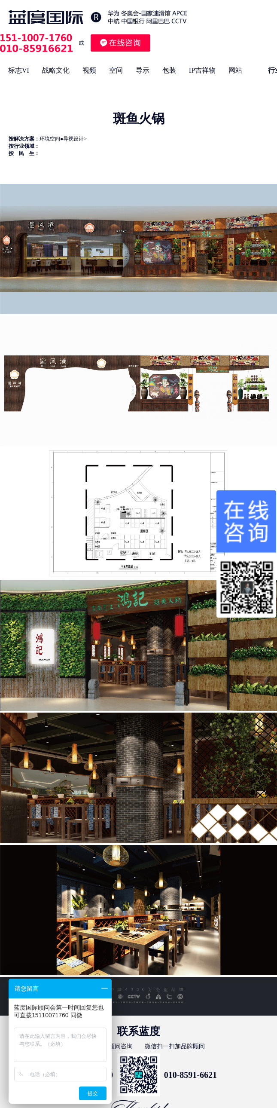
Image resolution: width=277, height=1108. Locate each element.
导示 (142, 70)
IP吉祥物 (202, 70)
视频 (89, 70)
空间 (116, 70)
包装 (169, 70)
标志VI (18, 70)
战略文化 (56, 70)
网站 (235, 70)
